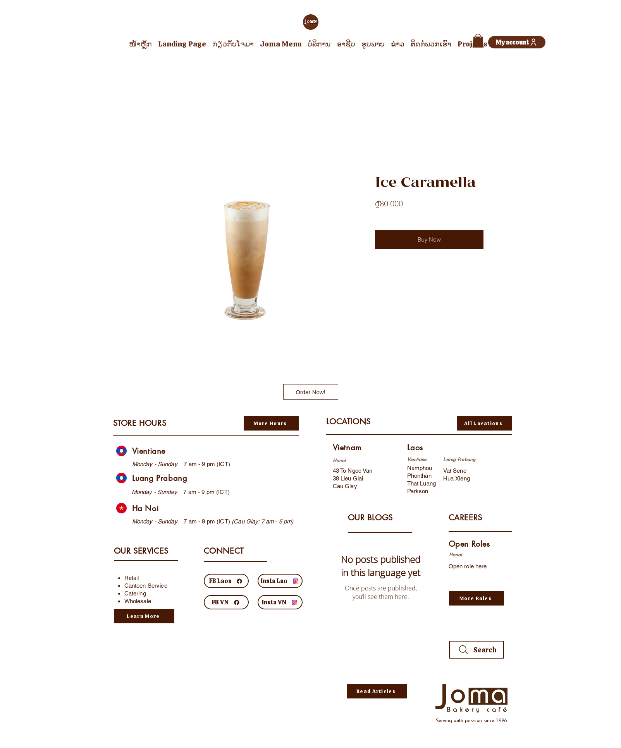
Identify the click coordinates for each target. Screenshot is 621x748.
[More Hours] (271, 423)
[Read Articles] (377, 691)
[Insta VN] (280, 602)
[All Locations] (484, 423)
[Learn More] (144, 616)
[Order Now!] (310, 392)
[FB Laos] (226, 581)
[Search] (476, 650)
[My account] (516, 42)
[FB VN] (226, 602)
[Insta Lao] (280, 581)
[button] (478, 41)
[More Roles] (476, 598)
